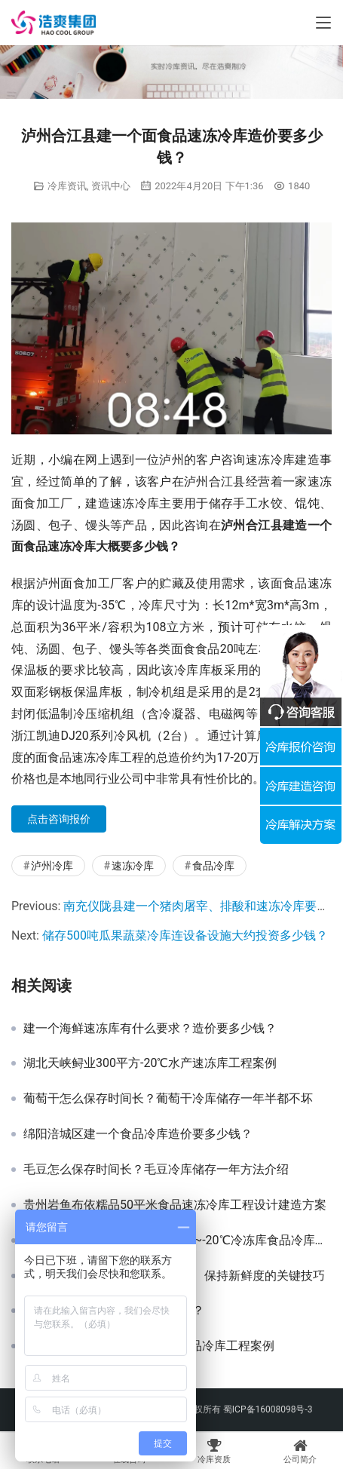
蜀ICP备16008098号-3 (268, 1409)
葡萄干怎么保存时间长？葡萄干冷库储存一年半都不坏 (168, 1099)
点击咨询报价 (58, 819)
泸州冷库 (52, 866)
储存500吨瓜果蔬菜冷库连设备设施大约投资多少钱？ (185, 935)
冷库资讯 (67, 186)
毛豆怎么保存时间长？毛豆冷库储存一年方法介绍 (156, 1169)
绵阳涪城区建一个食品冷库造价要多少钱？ (138, 1134)
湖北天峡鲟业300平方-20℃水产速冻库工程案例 (150, 1063)
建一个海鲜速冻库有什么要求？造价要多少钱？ (150, 1028)
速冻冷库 (133, 866)
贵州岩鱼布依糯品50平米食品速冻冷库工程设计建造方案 (174, 1205)
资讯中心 (110, 186)
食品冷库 (213, 866)
